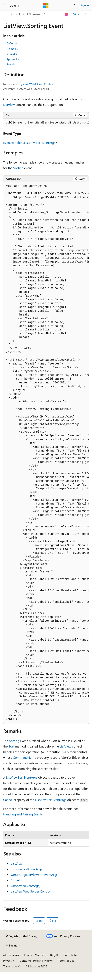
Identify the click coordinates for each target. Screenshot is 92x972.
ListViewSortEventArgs (39, 142)
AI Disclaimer (11, 955)
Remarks (11, 54)
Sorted (15, 880)
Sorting (18, 168)
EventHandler (12, 142)
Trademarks (10, 966)
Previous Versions (34, 955)
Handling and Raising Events (23, 814)
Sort (11, 746)
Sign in (84, 5)
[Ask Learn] (66, 14)
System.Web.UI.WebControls (37, 84)
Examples (12, 49)
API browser (34, 14)
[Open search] (75, 5)
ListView (9, 104)
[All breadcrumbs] (6, 14)
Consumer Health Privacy (35, 960)
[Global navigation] (4, 5)
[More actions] (85, 14)
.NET (17, 14)
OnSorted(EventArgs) (25, 886)
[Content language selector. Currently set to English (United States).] (21, 936)
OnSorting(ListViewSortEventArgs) (35, 874)
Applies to (12, 59)
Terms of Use (66, 960)
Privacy (7, 960)
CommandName (24, 757)
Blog (53, 955)
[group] (46, 123)
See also (11, 64)
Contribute (70, 955)
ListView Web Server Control (30, 891)
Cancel (8, 800)
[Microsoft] (46, 5)
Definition (12, 43)
